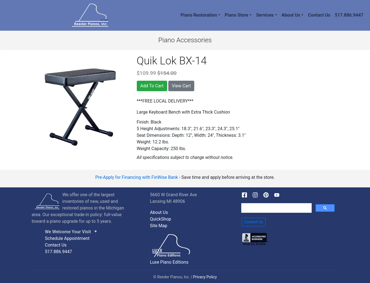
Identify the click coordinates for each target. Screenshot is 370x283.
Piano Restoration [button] (198, 15)
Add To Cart (152, 85)
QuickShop (160, 219)
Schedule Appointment (67, 238)
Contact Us (319, 15)
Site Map (158, 225)
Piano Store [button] (236, 15)
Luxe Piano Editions (169, 262)
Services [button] (265, 15)
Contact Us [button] (253, 222)
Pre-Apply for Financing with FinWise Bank (136, 177)
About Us (159, 212)
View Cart (181, 85)
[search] (276, 208)
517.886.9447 (349, 15)
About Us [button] (291, 15)
